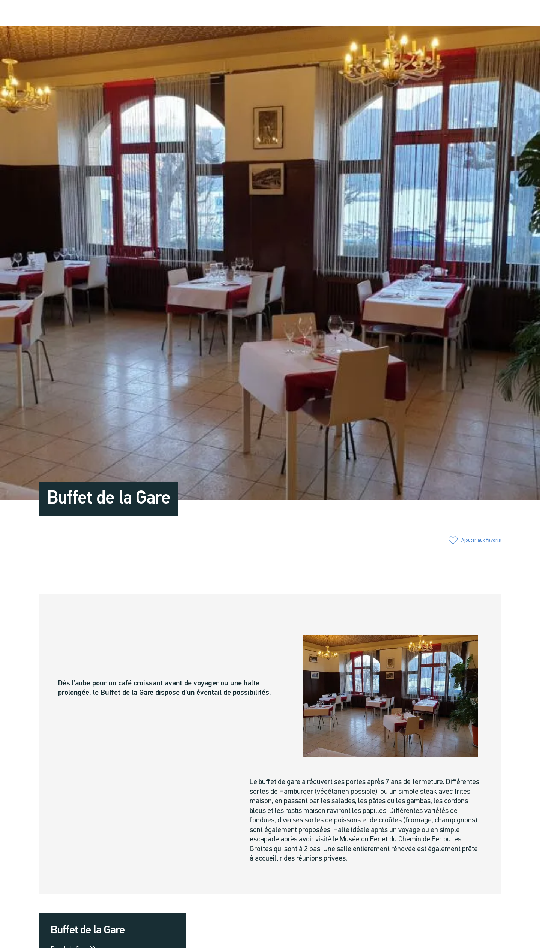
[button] (436, 13)
